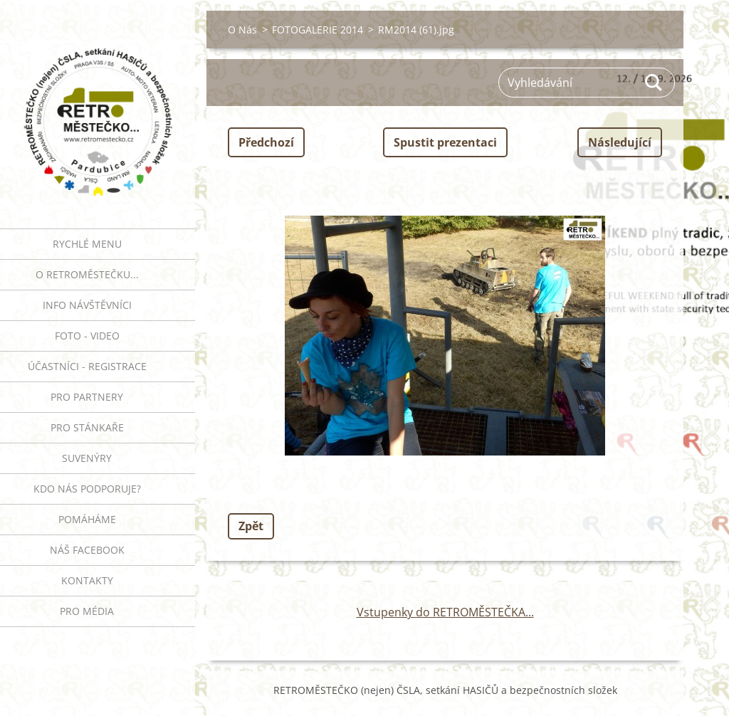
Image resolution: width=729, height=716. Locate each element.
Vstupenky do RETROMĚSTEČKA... (445, 612)
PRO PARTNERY (87, 397)
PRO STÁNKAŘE (87, 427)
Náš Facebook (87, 550)
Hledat (654, 82)
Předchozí (266, 142)
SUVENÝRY (87, 458)
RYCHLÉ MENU (87, 244)
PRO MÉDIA (87, 611)
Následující (619, 142)
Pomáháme (87, 519)
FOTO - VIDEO (87, 335)
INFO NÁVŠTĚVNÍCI (87, 305)
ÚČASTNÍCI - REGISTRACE (87, 366)
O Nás (242, 29)
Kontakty (87, 580)
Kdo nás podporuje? (87, 488)
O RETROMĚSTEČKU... (87, 274)
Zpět (250, 526)
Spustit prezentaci (445, 142)
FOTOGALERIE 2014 (317, 29)
